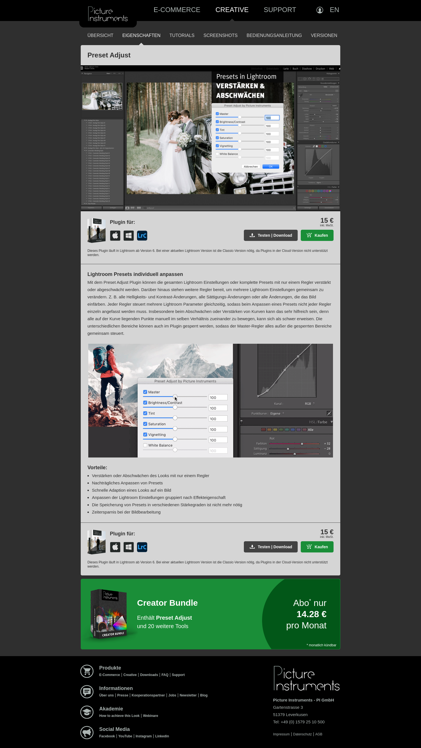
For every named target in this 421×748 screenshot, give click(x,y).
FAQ (164, 675)
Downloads (149, 675)
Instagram (144, 736)
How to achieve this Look (119, 716)
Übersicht (100, 35)
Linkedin (162, 736)
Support (280, 9)
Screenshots (220, 35)
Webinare (150, 716)
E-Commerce (177, 9)
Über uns (106, 695)
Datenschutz (302, 734)
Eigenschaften (141, 35)
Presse (122, 695)
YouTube (125, 736)
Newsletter (188, 695)
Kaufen (321, 235)
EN (334, 9)
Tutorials (182, 35)
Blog (204, 695)
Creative (232, 9)
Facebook (107, 736)
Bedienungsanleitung (274, 35)
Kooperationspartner (148, 695)
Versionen (324, 35)
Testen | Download (275, 235)
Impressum (281, 734)
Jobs (172, 695)
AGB (318, 734)
